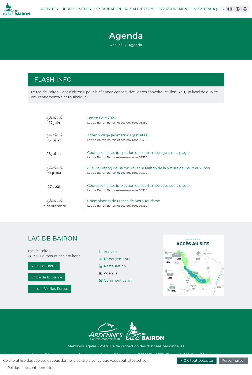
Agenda (110, 273)
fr (229, 9)
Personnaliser (233, 361)
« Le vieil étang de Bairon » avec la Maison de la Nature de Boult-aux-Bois (148, 168)
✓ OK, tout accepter (196, 361)
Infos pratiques (208, 9)
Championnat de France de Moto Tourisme (123, 201)
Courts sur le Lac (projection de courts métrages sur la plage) (138, 153)
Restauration (107, 9)
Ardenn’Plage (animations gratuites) (117, 135)
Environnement (173, 9)
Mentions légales (82, 346)
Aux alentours (139, 9)
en (238, 9)
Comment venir (117, 280)
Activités (49, 9)
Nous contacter (44, 266)
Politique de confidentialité (30, 368)
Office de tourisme (46, 277)
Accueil (116, 45)
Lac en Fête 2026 (101, 118)
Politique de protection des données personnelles (141, 346)
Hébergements (76, 9)
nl (245, 9)
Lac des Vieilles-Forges (50, 289)
